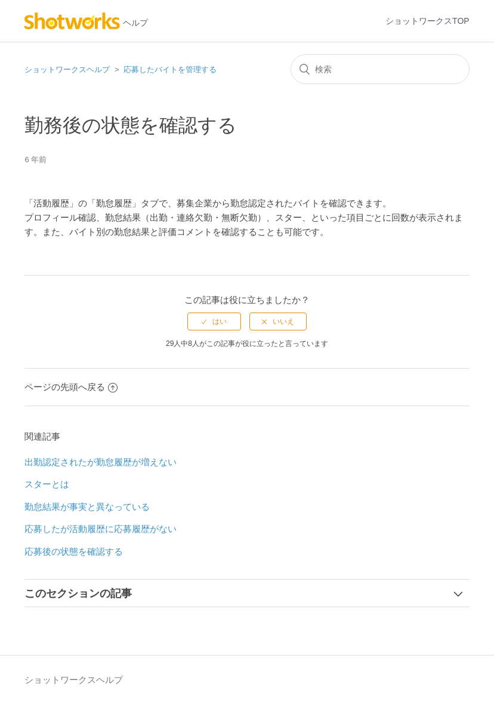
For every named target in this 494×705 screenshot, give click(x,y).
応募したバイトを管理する (170, 69)
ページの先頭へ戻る (71, 387)
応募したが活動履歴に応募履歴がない (100, 529)
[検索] (380, 69)
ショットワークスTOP (427, 21)
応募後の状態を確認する (73, 551)
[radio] (214, 321)
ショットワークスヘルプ (67, 69)
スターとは (46, 484)
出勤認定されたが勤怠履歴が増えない (100, 462)
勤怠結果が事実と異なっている (87, 507)
